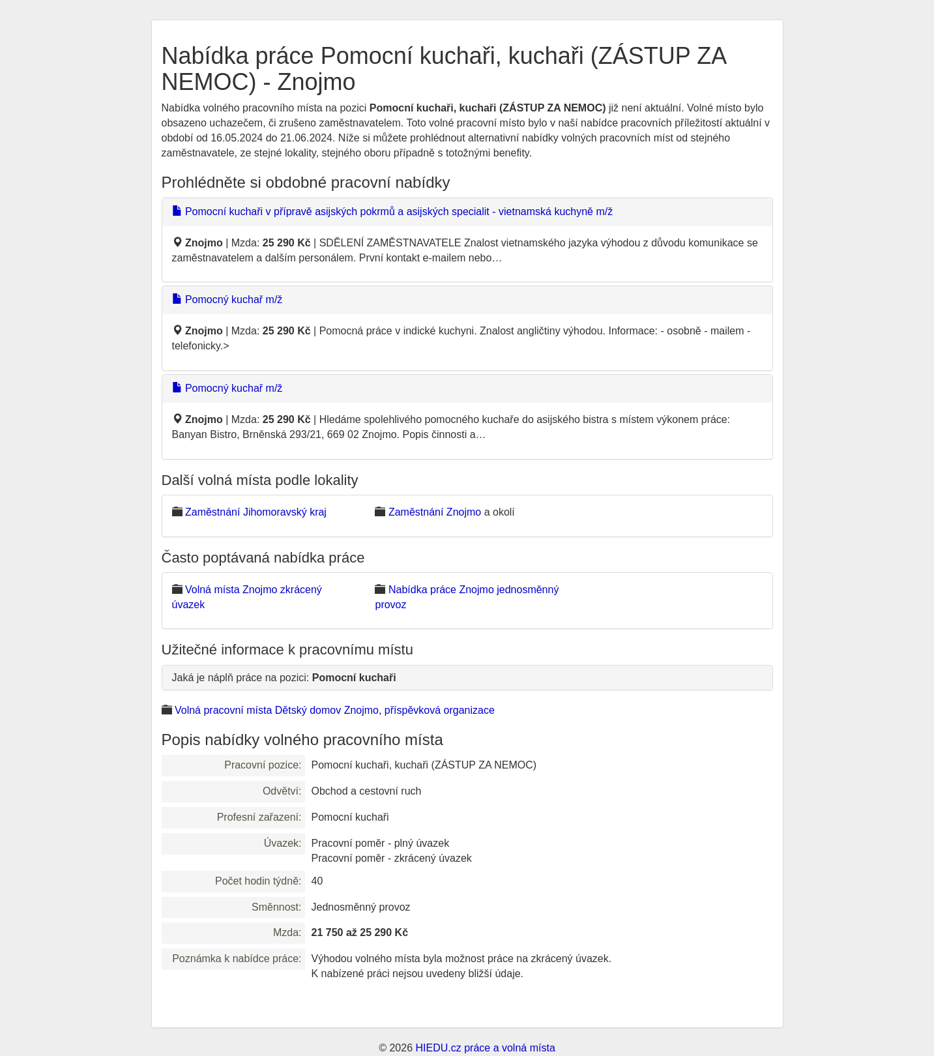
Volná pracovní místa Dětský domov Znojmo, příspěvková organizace (335, 710)
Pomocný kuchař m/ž (227, 299)
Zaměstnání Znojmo (434, 512)
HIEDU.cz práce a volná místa (485, 1047)
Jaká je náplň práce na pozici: (284, 677)
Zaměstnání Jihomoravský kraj (256, 512)
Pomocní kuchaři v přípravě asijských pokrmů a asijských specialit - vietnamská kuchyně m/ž (392, 211)
